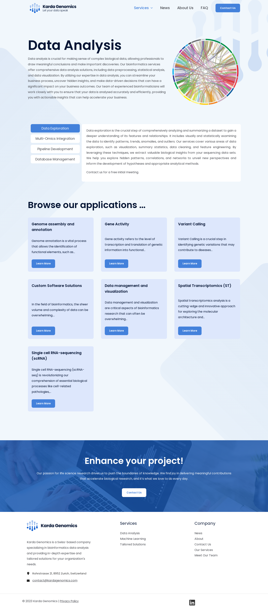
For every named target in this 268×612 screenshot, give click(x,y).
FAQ (204, 7)
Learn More (43, 263)
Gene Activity (117, 224)
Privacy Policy (70, 601)
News (165, 7)
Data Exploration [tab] (55, 128)
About (198, 538)
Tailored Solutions (133, 544)
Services (144, 8)
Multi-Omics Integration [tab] (55, 138)
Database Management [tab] (55, 159)
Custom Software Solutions (58, 285)
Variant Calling (192, 224)
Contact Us (202, 544)
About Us (186, 7)
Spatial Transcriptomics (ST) (205, 285)
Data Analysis (130, 533)
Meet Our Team (206, 555)
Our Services (203, 549)
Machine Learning (133, 538)
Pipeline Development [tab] (55, 149)
